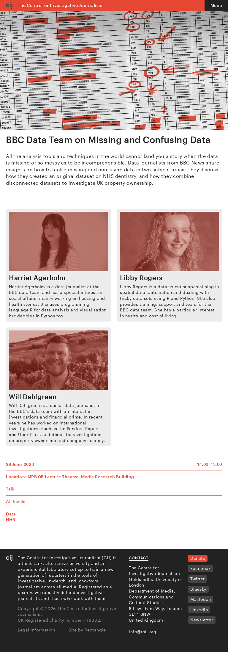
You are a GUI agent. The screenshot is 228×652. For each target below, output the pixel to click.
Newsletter (201, 619)
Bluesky (198, 589)
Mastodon (200, 599)
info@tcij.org (142, 631)
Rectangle (95, 629)
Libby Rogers (141, 277)
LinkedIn (199, 609)
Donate (197, 558)
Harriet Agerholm (37, 277)
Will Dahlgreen (33, 396)
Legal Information (36, 629)
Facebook (200, 568)
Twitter (197, 578)
